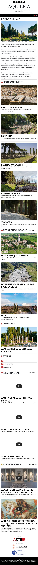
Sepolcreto (7, 367)
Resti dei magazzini (12, 165)
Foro (4, 315)
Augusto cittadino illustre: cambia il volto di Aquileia (17, 491)
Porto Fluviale (8, 364)
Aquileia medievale (12, 456)
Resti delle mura (10, 193)
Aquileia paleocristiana (15, 429)
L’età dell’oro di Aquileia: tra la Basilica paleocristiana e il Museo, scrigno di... (18, 431)
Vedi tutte (33, 230)
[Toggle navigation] (2, 15)
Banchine (6, 136)
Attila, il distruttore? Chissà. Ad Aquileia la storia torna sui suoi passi (19, 523)
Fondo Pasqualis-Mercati (15, 255)
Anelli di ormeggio (12, 107)
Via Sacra (6, 222)
